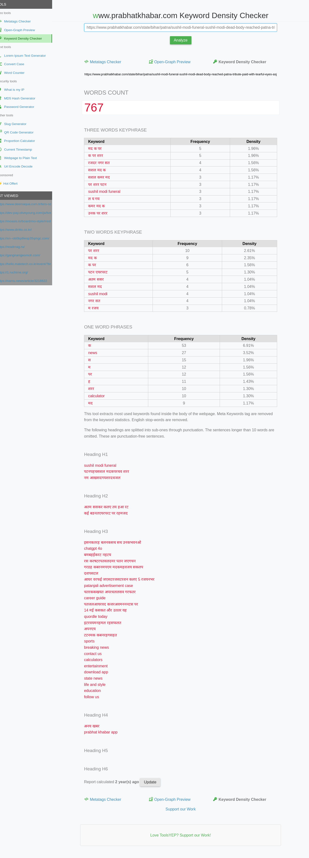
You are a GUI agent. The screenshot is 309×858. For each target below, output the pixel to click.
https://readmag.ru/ (19, 247)
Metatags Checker (106, 61)
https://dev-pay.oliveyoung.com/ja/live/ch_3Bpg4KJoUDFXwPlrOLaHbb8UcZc (32, 213)
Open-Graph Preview (174, 61)
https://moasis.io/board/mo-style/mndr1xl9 (32, 221)
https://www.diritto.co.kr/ (22, 229)
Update (154, 782)
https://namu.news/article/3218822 (30, 281)
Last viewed (14, 196)
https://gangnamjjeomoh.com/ (26, 255)
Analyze (185, 40)
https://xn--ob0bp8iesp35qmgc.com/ (31, 238)
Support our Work (184, 809)
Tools (8, 4)
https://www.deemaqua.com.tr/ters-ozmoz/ (32, 204)
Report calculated (116, 782)
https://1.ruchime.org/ (20, 272)
